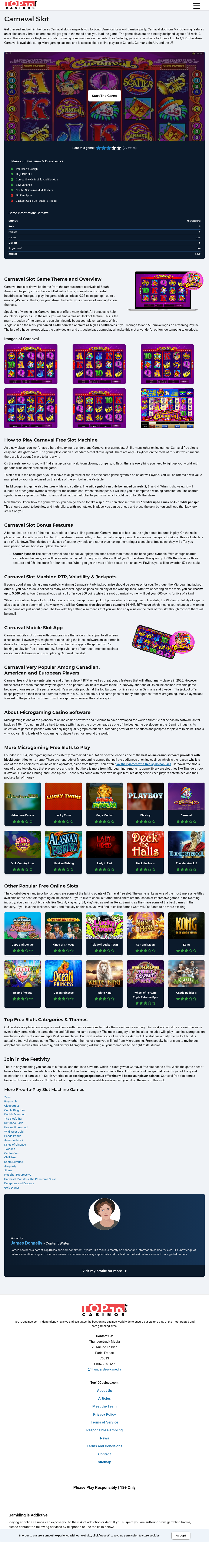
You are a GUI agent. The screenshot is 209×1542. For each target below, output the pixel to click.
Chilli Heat (10, 1157)
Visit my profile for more (104, 1271)
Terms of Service (104, 1422)
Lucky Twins (63, 815)
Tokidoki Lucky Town (104, 944)
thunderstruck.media (104, 1369)
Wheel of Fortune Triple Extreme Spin (145, 995)
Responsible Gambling (104, 1430)
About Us (104, 1390)
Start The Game (104, 96)
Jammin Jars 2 (13, 1140)
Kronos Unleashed (15, 1127)
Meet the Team (104, 1406)
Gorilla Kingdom (14, 1110)
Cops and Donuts (23, 944)
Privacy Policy (104, 1414)
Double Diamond (14, 1114)
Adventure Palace (22, 815)
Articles (104, 1398)
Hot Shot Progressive (17, 1174)
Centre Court (12, 1153)
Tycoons (9, 1148)
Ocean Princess (63, 992)
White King (104, 992)
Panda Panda (12, 1136)
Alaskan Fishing (63, 863)
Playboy (145, 815)
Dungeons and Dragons (19, 1183)
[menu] (196, 6)
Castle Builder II (186, 992)
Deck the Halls (145, 863)
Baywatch (10, 1101)
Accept (181, 1535)
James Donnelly (27, 1243)
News (104, 1438)
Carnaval (186, 815)
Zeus (7, 1097)
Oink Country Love (22, 863)
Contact (104, 1454)
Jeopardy (10, 1166)
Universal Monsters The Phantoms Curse (30, 1179)
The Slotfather (13, 1118)
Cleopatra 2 (11, 1105)
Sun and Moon (145, 944)
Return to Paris (13, 1123)
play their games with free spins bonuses (143, 764)
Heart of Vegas (22, 992)
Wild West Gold (14, 1131)
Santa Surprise (13, 1161)
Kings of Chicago (63, 944)
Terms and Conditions (104, 1446)
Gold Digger (11, 1187)
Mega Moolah (104, 815)
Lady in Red (104, 863)
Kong (186, 944)
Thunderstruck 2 (186, 863)
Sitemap (104, 1462)
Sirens (8, 1170)
